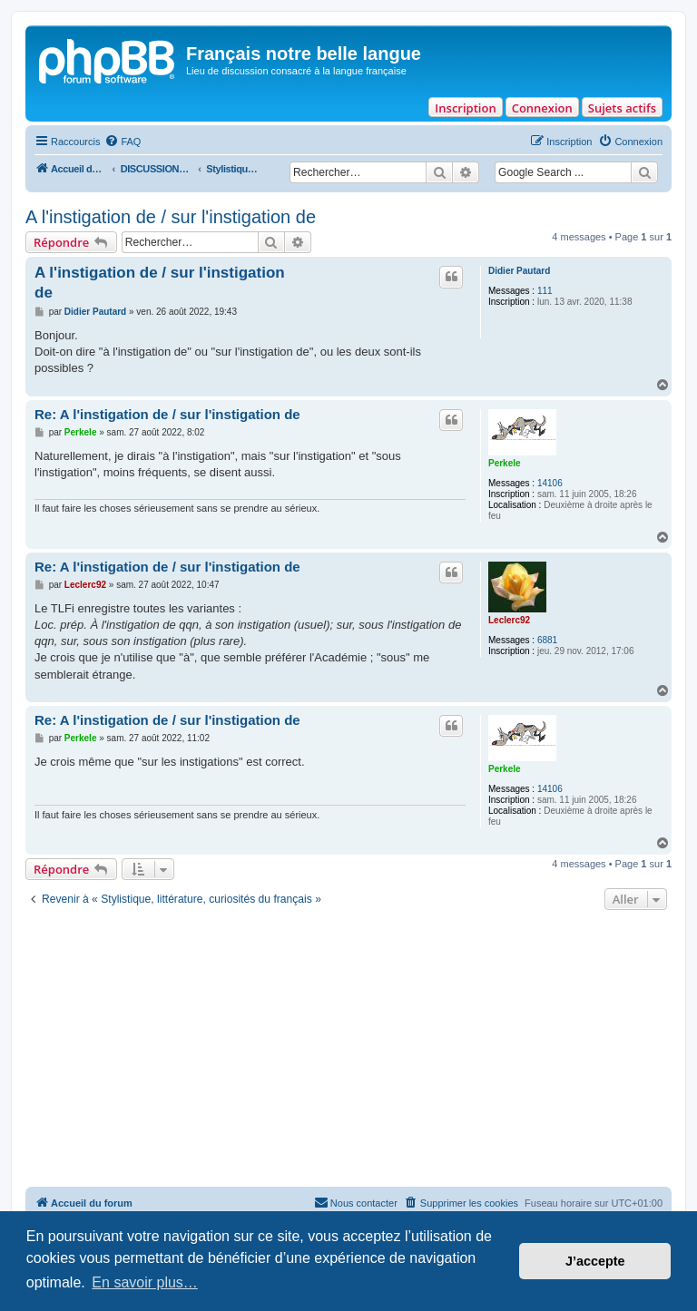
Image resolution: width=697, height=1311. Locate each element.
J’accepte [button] (595, 1261)
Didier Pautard (519, 271)
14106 (550, 483)
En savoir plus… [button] (145, 1282)
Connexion (542, 108)
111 (545, 291)
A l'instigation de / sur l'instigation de (170, 217)
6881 (547, 640)
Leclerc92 (509, 620)
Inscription (465, 108)
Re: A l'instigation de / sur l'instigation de (167, 414)
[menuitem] (122, 141)
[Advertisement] (348, 1051)
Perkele (504, 463)
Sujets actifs (622, 108)
